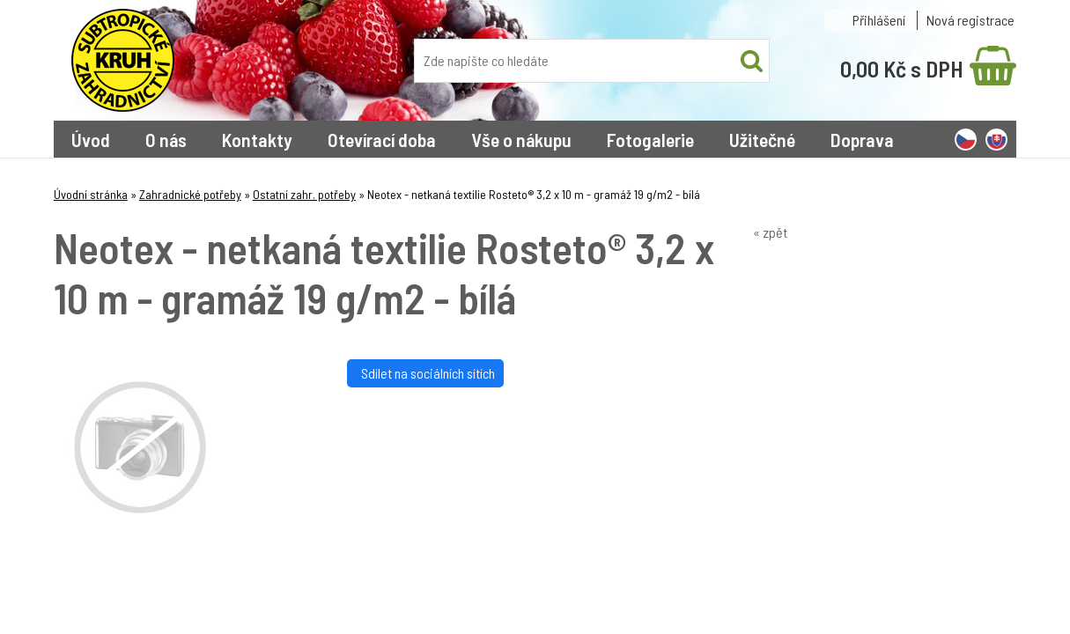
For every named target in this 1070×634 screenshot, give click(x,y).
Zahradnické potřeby (190, 194)
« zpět (770, 232)
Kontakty (257, 139)
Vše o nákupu (521, 139)
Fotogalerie (650, 139)
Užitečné (762, 139)
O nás (166, 139)
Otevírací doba (382, 139)
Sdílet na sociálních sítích (425, 373)
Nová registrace (970, 19)
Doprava (862, 139)
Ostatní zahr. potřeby (304, 194)
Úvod (90, 139)
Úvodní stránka (91, 194)
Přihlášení (878, 19)
